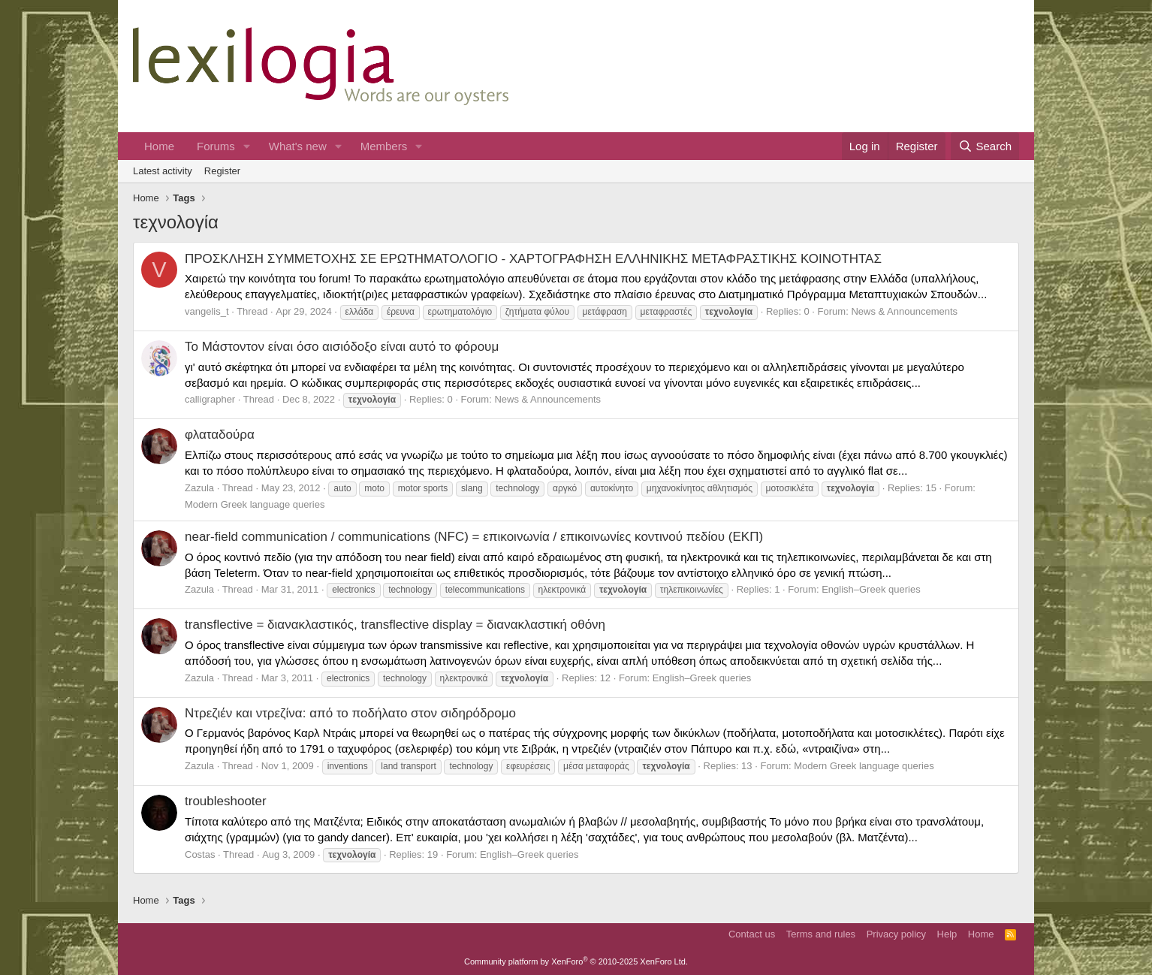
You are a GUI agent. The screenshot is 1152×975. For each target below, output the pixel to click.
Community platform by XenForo (576, 961)
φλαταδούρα (220, 434)
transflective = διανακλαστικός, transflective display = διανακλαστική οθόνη (395, 624)
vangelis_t (207, 311)
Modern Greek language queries (254, 504)
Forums (216, 146)
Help (947, 934)
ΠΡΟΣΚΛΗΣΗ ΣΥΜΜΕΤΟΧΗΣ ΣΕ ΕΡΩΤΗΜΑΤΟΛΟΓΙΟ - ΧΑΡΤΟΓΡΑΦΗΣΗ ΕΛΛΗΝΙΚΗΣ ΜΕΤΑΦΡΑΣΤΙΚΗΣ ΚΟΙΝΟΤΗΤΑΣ (533, 259)
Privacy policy (896, 934)
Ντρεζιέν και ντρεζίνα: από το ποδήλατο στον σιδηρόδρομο (350, 713)
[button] (247, 146)
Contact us (751, 934)
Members (384, 146)
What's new (298, 146)
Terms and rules (820, 934)
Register (222, 171)
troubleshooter (226, 801)
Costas (200, 854)
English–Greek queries (871, 589)
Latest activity (162, 171)
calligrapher (210, 399)
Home (159, 146)
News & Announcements (904, 311)
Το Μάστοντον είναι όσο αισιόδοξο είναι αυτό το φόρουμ (342, 347)
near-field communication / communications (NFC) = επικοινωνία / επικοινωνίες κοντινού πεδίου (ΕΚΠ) (474, 537)
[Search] (985, 146)
